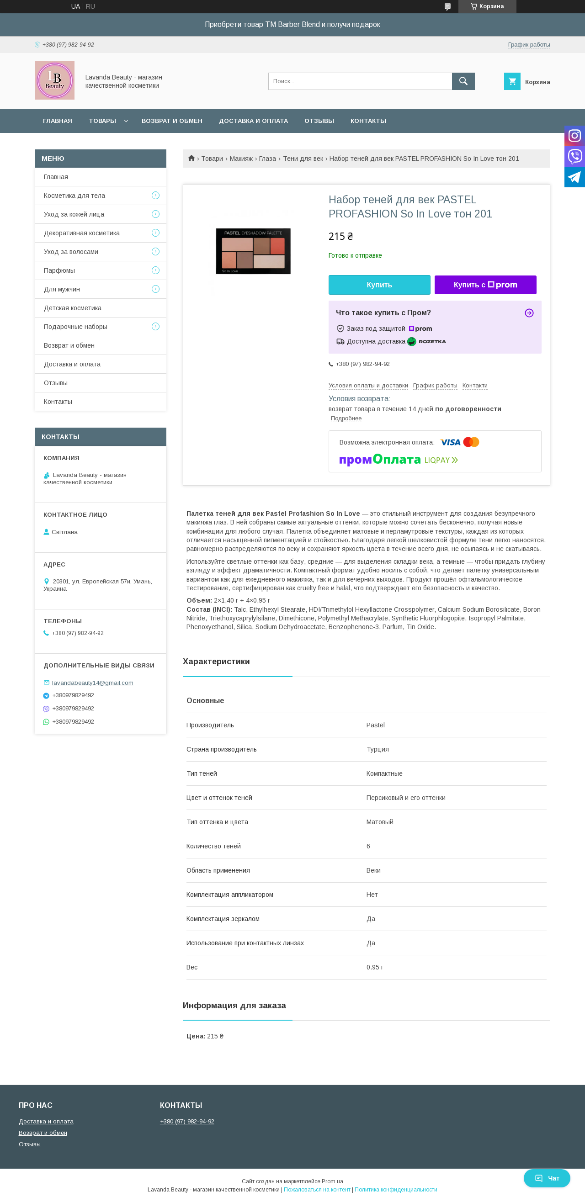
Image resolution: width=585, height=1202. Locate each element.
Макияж (241, 158)
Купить (380, 285)
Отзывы (319, 120)
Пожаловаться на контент (317, 1189)
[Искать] (463, 81)
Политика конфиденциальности (396, 1189)
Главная (57, 120)
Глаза (267, 158)
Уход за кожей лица (74, 214)
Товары (102, 120)
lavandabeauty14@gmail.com (92, 682)
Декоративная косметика (82, 233)
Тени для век (303, 158)
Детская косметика (72, 308)
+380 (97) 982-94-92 (187, 1121)
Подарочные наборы (75, 326)
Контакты (368, 120)
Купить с (485, 285)
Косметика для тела (74, 195)
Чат (547, 1178)
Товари (212, 158)
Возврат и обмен (172, 120)
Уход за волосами (71, 251)
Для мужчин (62, 289)
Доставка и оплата (253, 120)
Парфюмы (59, 270)
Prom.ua (332, 1181)
